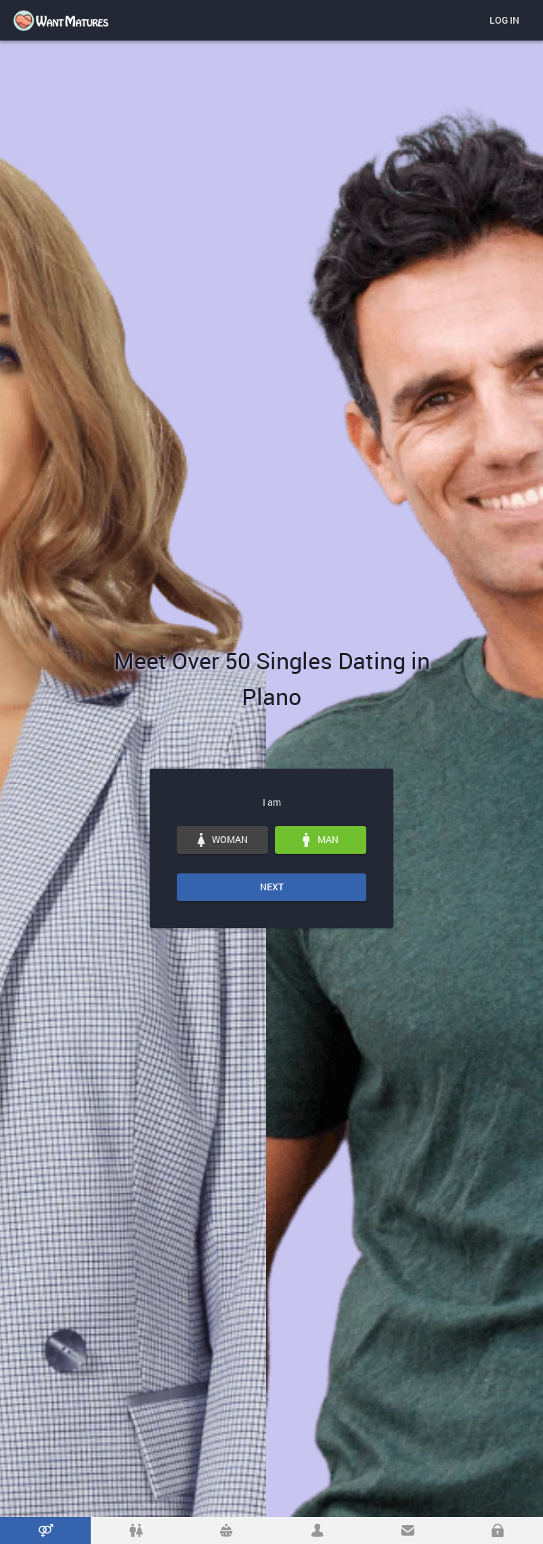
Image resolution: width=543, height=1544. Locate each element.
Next (272, 886)
